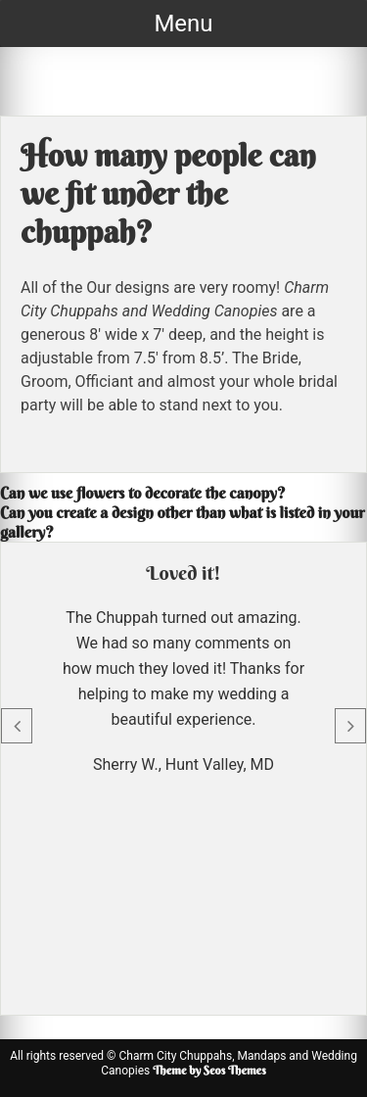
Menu (183, 23)
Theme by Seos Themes (209, 1070)
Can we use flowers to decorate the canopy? (143, 492)
